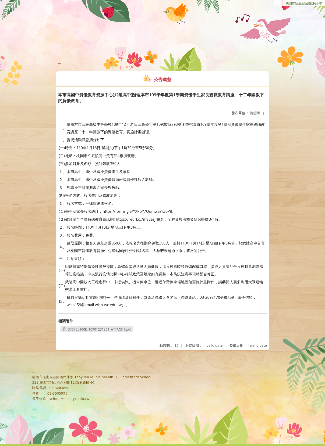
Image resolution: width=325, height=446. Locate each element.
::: (278, 3)
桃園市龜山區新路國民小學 (304, 3)
